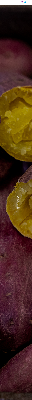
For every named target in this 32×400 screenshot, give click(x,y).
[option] (16, 200)
